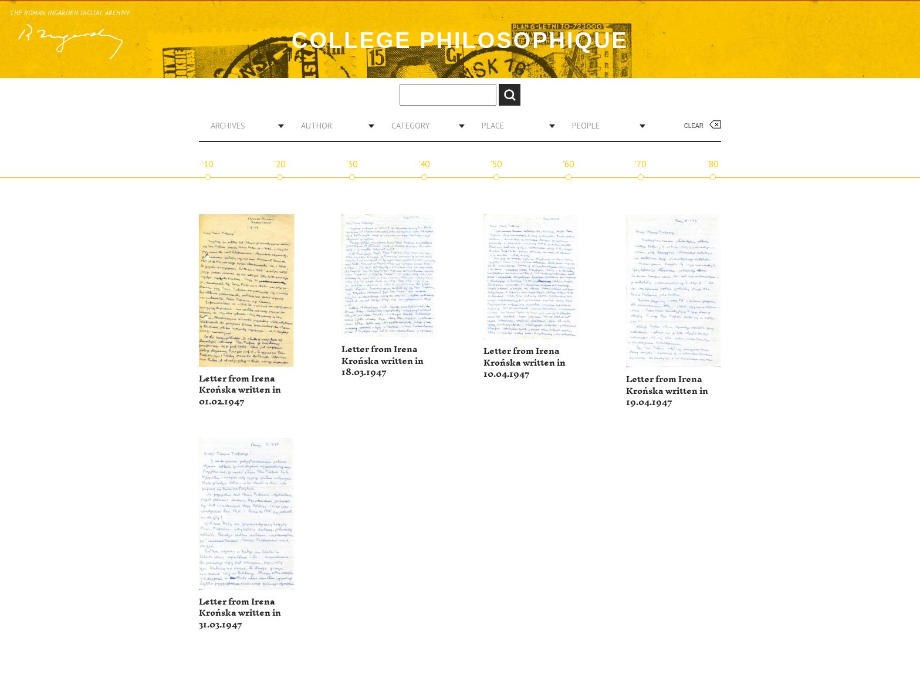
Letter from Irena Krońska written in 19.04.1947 (667, 391)
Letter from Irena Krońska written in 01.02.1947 (240, 390)
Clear (693, 126)
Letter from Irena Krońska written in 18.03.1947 (382, 361)
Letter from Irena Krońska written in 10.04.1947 (524, 362)
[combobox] (243, 125)
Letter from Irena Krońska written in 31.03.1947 (240, 613)
